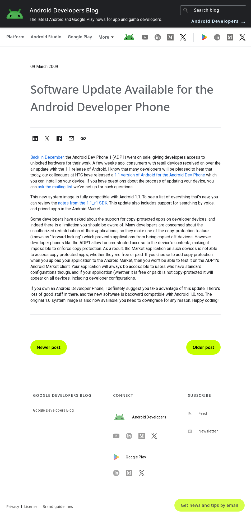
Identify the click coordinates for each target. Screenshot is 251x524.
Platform (15, 37)
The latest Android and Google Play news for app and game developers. (96, 19)
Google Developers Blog (53, 410)
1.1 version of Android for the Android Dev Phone (159, 174)
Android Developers (219, 21)
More (103, 37)
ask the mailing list (55, 186)
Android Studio (46, 37)
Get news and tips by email (209, 505)
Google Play (80, 37)
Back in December (47, 157)
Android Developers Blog (64, 10)
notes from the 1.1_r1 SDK (82, 203)
